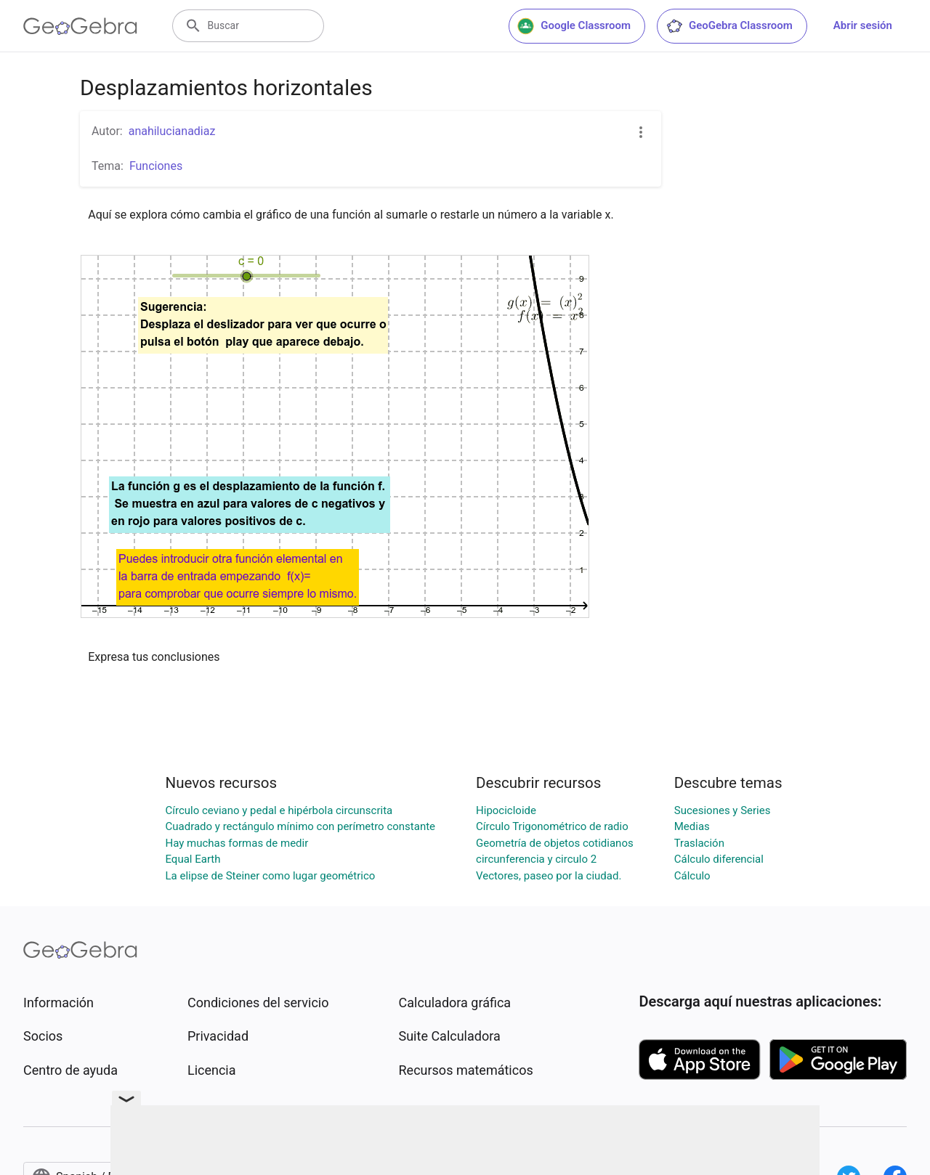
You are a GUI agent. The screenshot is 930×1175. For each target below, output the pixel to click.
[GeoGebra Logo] (80, 26)
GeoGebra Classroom (729, 26)
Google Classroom (574, 26)
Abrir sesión (862, 25)
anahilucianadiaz (172, 131)
